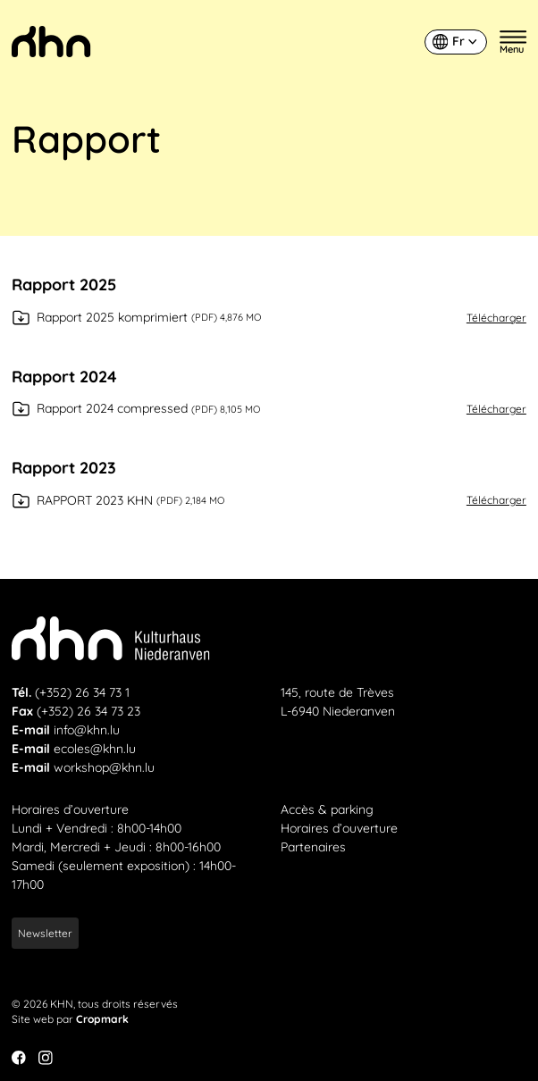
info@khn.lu (87, 730)
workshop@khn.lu (104, 767)
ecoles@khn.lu (95, 749)
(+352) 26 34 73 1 (82, 692)
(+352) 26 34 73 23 (88, 711)
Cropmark (102, 1019)
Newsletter (45, 933)
